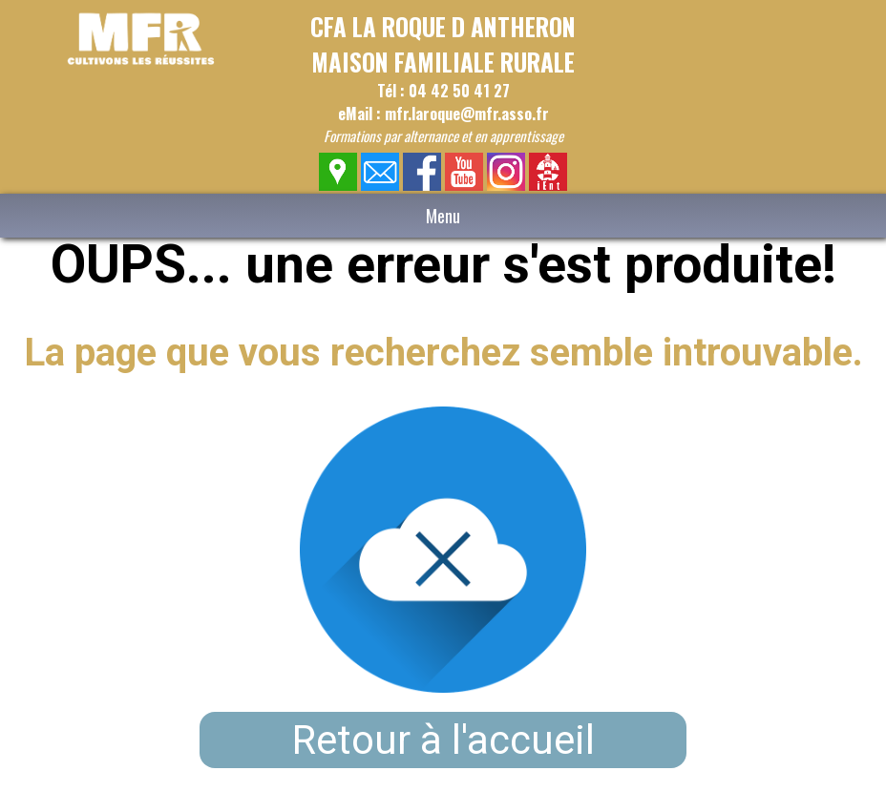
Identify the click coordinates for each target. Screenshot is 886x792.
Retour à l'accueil (443, 740)
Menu (443, 215)
